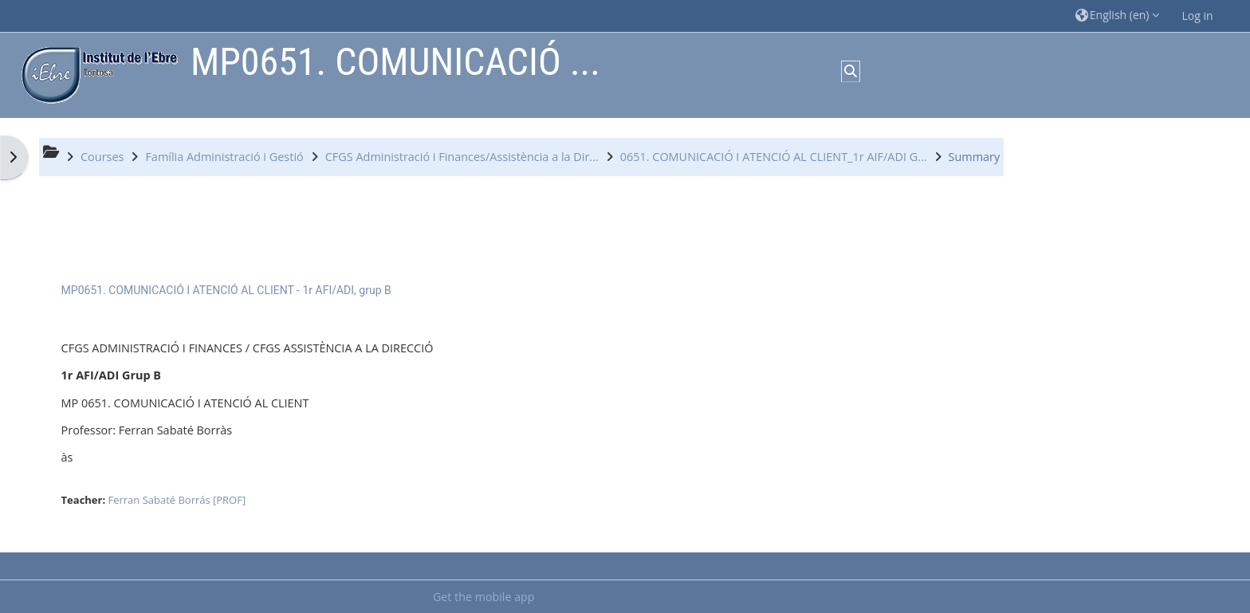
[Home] (96, 73)
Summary (974, 156)
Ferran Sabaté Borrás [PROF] (177, 500)
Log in (1197, 15)
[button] (1117, 15)
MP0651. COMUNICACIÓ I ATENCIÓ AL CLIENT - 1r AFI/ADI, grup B (226, 290)
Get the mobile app (484, 596)
